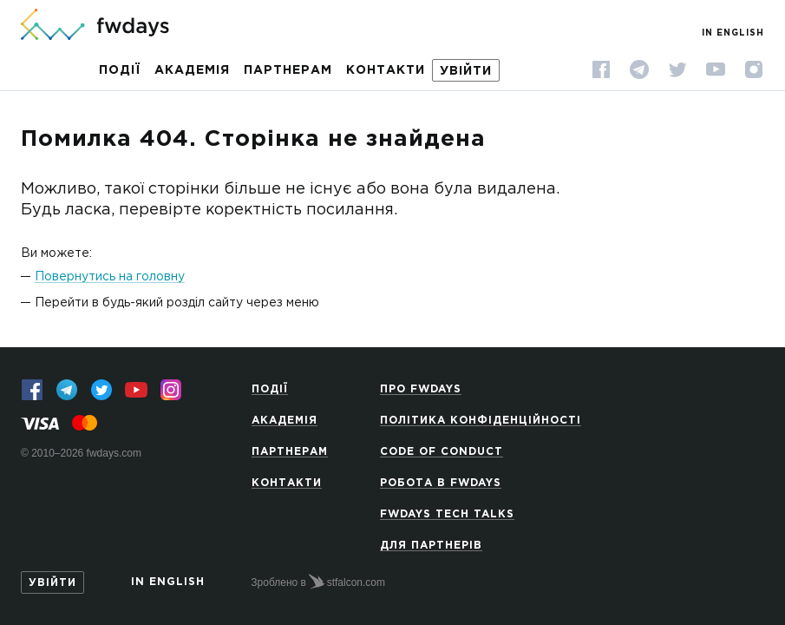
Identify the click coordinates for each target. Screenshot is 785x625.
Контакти (385, 70)
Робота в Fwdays (440, 483)
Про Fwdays (420, 389)
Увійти (466, 71)
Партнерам (288, 70)
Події (120, 70)
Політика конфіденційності (480, 420)
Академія (192, 70)
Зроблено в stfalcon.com (318, 581)
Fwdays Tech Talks (447, 514)
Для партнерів (431, 545)
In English (733, 33)
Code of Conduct (441, 452)
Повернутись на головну (110, 277)
